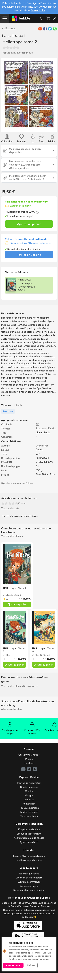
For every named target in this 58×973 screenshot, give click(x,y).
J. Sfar (6, 594)
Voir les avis (8, 52)
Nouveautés (29, 803)
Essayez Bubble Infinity (29, 833)
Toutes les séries (29, 812)
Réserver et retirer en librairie (29, 890)
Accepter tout (13, 965)
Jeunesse (29, 799)
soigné (29, 216)
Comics (29, 791)
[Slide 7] (37, 127)
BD (37, 424)
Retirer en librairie (29, 255)
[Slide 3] (20, 127)
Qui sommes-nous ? (29, 754)
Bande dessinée (29, 787)
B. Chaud (16, 594)
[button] (5, 95)
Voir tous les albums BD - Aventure (19, 686)
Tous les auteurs (29, 816)
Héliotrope (9, 28)
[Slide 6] (33, 127)
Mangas (29, 795)
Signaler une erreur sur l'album (17, 483)
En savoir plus (38, 10)
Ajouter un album (29, 842)
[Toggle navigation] (4, 18)
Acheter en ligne (29, 886)
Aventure (41, 428)
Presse (29, 758)
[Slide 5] (29, 127)
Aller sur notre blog (11, 709)
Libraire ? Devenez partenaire (29, 855)
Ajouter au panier (29, 224)
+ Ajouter (18, 405)
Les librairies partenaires (29, 860)
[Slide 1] (11, 127)
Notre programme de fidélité (29, 837)
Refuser (31, 965)
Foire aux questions (29, 873)
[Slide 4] (24, 127)
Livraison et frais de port (29, 877)
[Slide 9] (46, 127)
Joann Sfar (42, 445)
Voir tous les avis (10, 508)
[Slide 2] (16, 127)
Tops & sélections (29, 807)
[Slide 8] (42, 127)
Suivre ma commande (29, 881)
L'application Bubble (29, 829)
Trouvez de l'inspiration (29, 782)
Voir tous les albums (12, 536)
